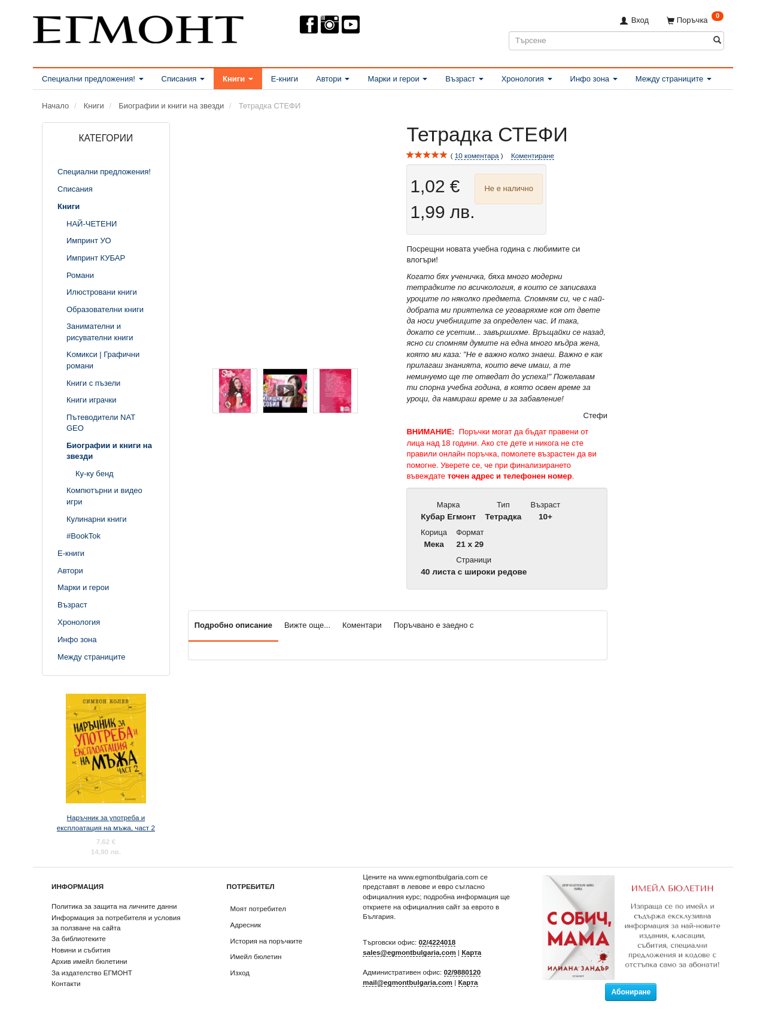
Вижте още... (307, 625)
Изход (240, 972)
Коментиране (532, 155)
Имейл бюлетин (256, 956)
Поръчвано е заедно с (434, 625)
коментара (477, 156)
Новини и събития (80, 950)
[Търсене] (717, 40)
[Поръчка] (695, 20)
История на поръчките (266, 941)
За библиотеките (78, 938)
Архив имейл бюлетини (89, 961)
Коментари (362, 625)
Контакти (66, 983)
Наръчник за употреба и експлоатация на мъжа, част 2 (106, 822)
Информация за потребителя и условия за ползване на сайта (116, 923)
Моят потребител (258, 908)
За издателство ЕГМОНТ (91, 972)
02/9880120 (462, 972)
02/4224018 (437, 942)
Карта (471, 952)
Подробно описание (233, 625)
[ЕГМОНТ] (138, 27)
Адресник (246, 925)
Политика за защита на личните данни (114, 906)
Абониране (631, 992)
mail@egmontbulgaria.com (407, 982)
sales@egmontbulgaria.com (409, 952)
